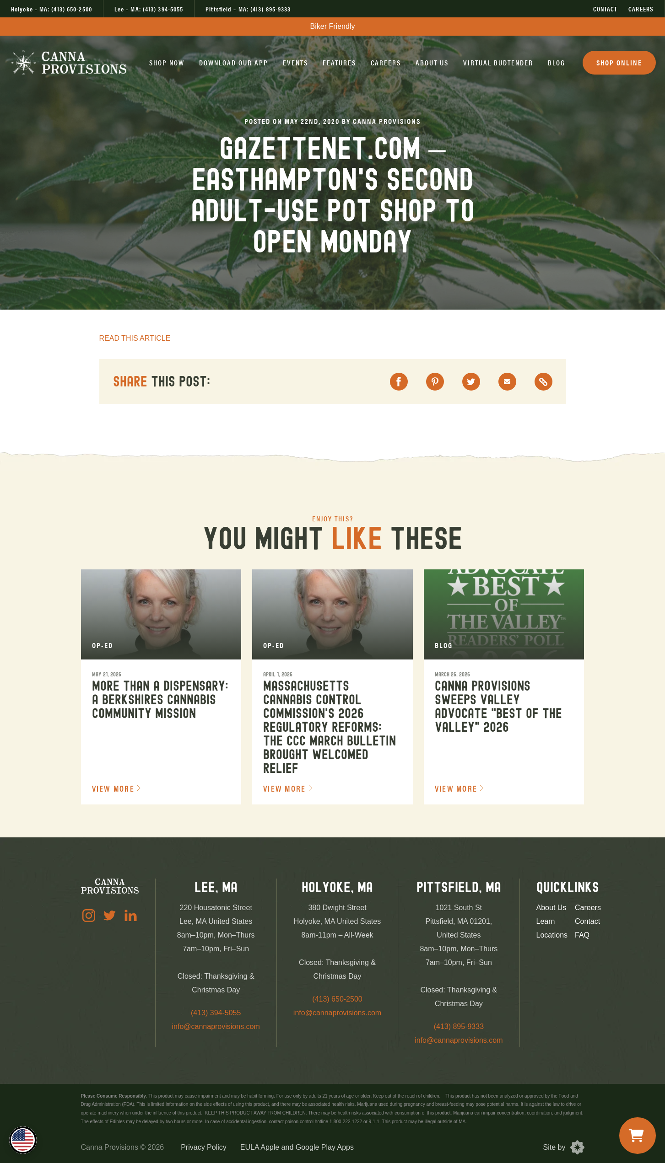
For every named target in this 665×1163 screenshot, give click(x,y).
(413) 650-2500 (337, 999)
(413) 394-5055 (216, 1013)
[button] (167, 62)
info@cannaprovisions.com (216, 1026)
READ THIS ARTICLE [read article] (135, 338)
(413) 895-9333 (459, 1026)
